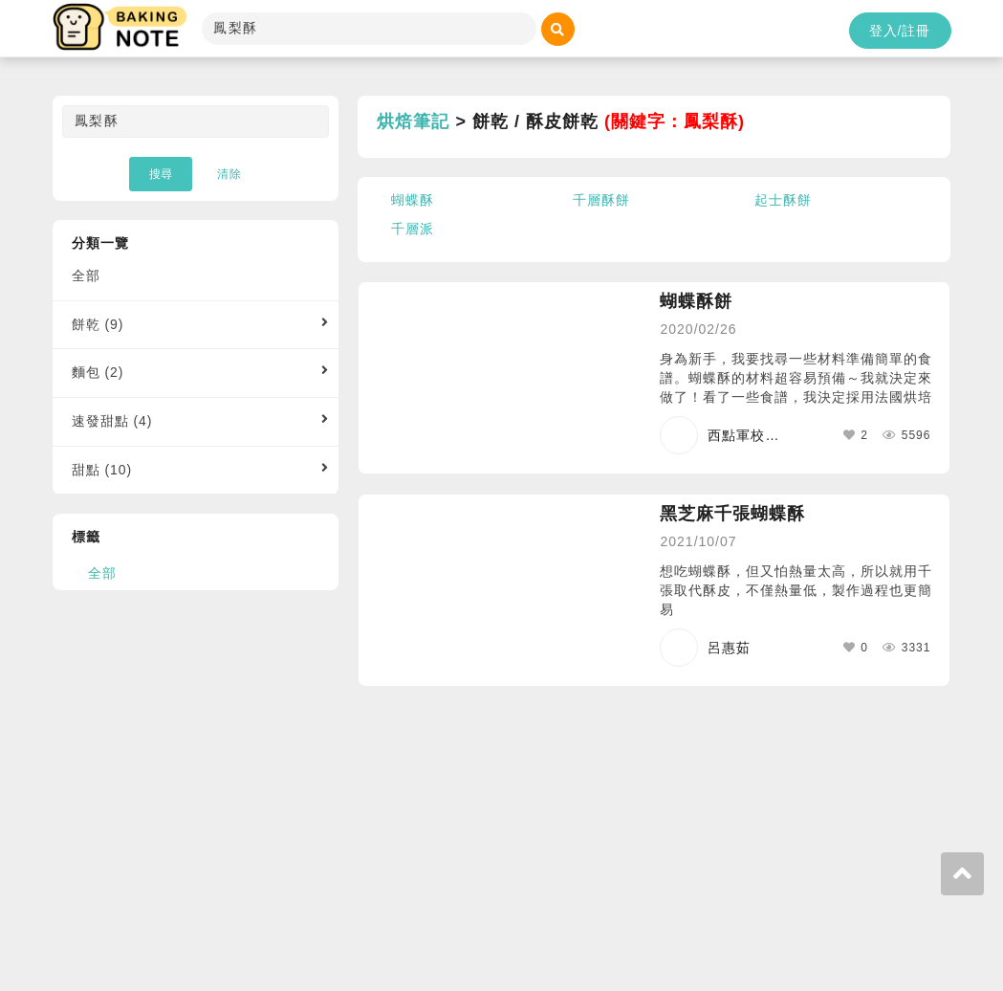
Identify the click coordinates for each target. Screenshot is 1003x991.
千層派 (412, 228)
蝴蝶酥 (412, 200)
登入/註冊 (900, 30)
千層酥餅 (601, 200)
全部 (86, 275)
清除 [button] (229, 174)
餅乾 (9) (98, 324)
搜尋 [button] (160, 174)
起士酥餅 (783, 200)
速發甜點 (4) (112, 421)
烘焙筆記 (413, 121)
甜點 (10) (102, 469)
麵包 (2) (98, 372)
